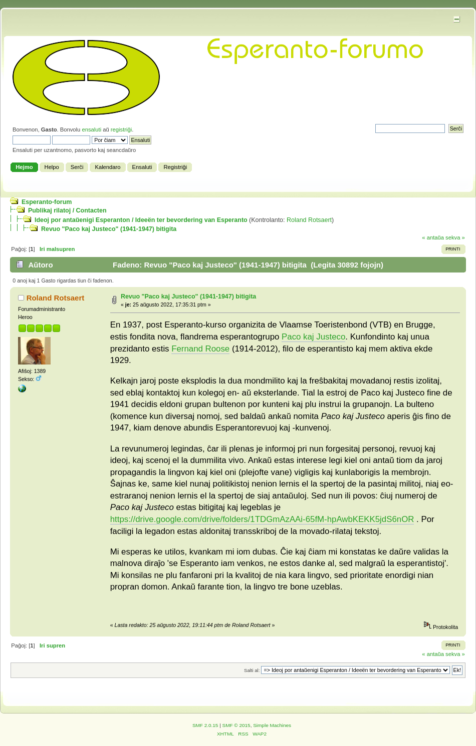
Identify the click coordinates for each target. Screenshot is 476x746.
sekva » (455, 237)
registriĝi (121, 129)
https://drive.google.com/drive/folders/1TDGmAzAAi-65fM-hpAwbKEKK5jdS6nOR (262, 519)
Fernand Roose (200, 349)
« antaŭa (433, 237)
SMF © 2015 (236, 725)
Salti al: (252, 670)
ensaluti (91, 129)
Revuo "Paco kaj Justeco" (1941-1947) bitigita (108, 229)
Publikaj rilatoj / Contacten (67, 210)
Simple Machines (272, 725)
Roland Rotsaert (309, 220)
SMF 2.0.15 (205, 725)
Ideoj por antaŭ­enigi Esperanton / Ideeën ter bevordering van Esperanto (141, 220)
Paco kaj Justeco (313, 337)
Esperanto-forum (47, 202)
